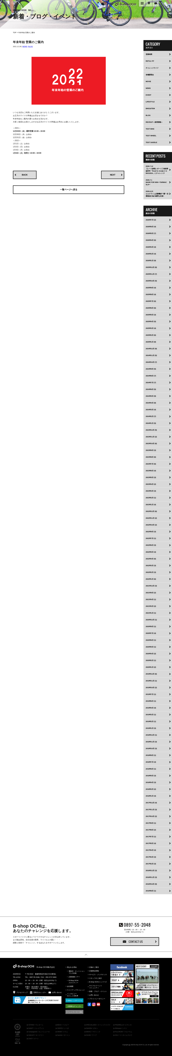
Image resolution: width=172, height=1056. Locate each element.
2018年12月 (151, 734)
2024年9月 (151, 368)
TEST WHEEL (151, 135)
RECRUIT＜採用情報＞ (154, 122)
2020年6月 (151, 639)
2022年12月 (151, 511)
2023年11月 (151, 436)
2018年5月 (151, 775)
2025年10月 (151, 280)
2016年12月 (151, 870)
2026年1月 (151, 260)
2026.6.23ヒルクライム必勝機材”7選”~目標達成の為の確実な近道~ (157, 193)
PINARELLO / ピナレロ (123, 1024)
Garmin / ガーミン (63, 1035)
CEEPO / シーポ (63, 1028)
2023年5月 (151, 477)
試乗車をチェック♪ (74, 1006)
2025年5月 (151, 314)
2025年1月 (151, 341)
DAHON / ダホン (92, 1028)
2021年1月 (151, 612)
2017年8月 (151, 829)
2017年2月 (151, 863)
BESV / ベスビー (63, 1024)
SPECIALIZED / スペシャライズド (98, 1024)
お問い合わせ (94, 995)
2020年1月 (151, 667)
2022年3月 (151, 565)
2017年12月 (151, 802)
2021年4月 (151, 599)
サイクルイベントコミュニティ (95, 986)
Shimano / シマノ (121, 1028)
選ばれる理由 (72, 967)
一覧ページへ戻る (68, 189)
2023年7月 (151, 463)
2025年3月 (151, 328)
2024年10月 (151, 362)
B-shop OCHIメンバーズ (98, 981)
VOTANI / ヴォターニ (35, 1024)
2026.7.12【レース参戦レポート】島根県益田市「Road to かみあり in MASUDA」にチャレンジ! (157, 169)
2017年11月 (151, 809)
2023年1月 (151, 504)
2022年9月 (151, 531)
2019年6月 (151, 700)
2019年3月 (151, 714)
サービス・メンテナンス (98, 974)
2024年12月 (151, 348)
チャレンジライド (152, 67)
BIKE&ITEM (150, 108)
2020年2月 (151, 660)
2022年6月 (151, 545)
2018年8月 (151, 755)
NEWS (24, 46)
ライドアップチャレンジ (76, 989)
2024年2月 (151, 416)
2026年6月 (151, 226)
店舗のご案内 (94, 967)
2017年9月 (151, 822)
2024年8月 (151, 375)
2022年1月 (151, 578)
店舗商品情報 (94, 970)
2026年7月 (151, 219)
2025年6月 (151, 307)
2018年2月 (151, 789)
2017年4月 (151, 850)
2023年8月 (151, 456)
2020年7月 (151, 633)
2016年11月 (151, 877)
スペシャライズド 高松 (74, 1011)
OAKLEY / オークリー (36, 1035)
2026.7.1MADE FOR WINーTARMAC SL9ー (156, 182)
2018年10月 (151, 748)
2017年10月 (151, 816)
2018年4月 (151, 782)
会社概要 (70, 986)
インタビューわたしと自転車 (72, 994)
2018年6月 (151, 768)
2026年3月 (151, 246)
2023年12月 (151, 429)
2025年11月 (151, 273)
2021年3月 (151, 606)
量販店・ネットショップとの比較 (77, 972)
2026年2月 (151, 253)
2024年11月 (151, 355)
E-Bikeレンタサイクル (74, 1000)
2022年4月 (151, 558)
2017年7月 (151, 836)
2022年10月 (151, 524)
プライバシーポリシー (97, 998)
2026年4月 (151, 240)
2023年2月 (151, 497)
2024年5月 (151, 395)
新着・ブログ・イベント (98, 991)
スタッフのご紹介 (95, 978)
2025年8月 (151, 294)
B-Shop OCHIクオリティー (73, 981)
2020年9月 (151, 626)
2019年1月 (151, 727)
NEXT (112, 174)
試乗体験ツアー (74, 976)
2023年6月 (151, 470)
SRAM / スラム (62, 1031)
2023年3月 (151, 490)
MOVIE (148, 81)
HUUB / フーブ (91, 1035)
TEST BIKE (150, 128)
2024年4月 (151, 402)
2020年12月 (151, 619)
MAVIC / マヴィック (93, 1031)
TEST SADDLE (151, 142)
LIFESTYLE (150, 101)
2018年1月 (151, 795)
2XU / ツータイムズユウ (123, 1035)
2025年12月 (151, 267)
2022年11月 (151, 517)
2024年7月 (151, 382)
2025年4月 (151, 321)
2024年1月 (151, 423)
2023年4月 (151, 484)
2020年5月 (151, 646)
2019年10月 (151, 687)
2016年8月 (151, 890)
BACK (25, 174)
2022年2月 (151, 572)
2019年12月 (151, 673)
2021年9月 (151, 592)
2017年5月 (151, 843)
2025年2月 (151, 334)
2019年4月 (151, 707)
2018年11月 (151, 741)
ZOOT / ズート (33, 1038)
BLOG (30, 46)
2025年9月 (151, 287)
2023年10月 (151, 443)
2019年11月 (151, 680)
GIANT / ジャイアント (36, 1028)
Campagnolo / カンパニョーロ (39, 1031)
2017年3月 (151, 856)
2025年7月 (151, 301)
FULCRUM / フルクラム (123, 1031)
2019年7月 (151, 694)
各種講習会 (150, 74)
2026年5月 (151, 233)
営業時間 (149, 54)
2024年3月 (151, 409)
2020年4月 (151, 653)
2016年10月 (151, 883)
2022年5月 (151, 551)
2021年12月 (151, 585)
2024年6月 (151, 389)
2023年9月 (151, 450)
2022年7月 (151, 538)
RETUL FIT (150, 61)
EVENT (148, 94)
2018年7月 (151, 761)
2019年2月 (151, 721)
